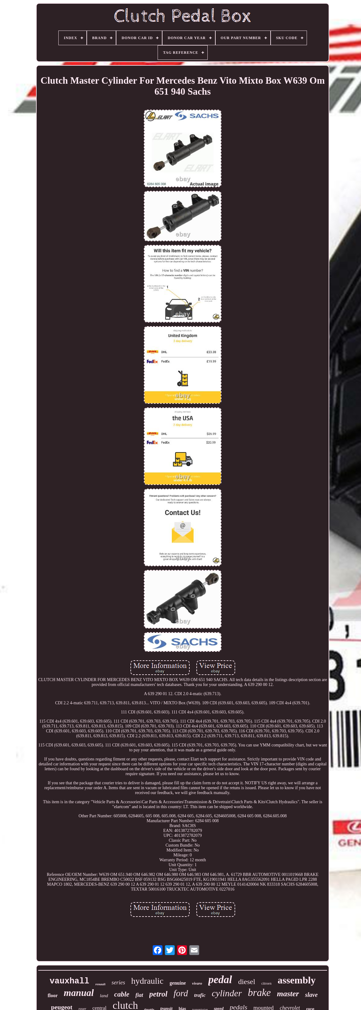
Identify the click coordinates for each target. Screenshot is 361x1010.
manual (79, 992)
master (288, 993)
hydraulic (147, 981)
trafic (200, 995)
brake (259, 992)
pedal (220, 980)
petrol (158, 994)
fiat (139, 995)
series (118, 982)
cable (121, 994)
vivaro (197, 983)
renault (100, 984)
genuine (178, 983)
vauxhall (69, 981)
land (104, 995)
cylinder (227, 993)
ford (180, 993)
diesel (246, 982)
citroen (266, 983)
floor (53, 995)
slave (311, 994)
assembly (296, 980)
